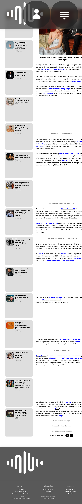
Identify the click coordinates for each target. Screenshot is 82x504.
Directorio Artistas (70, 491)
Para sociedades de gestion (20, 494)
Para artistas (20, 489)
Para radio (21, 496)
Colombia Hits (48, 491)
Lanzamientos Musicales (48, 496)
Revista (70, 494)
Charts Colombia (48, 489)
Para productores (20, 491)
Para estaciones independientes (20, 498)
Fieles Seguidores (48, 498)
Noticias (48, 494)
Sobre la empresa (70, 489)
